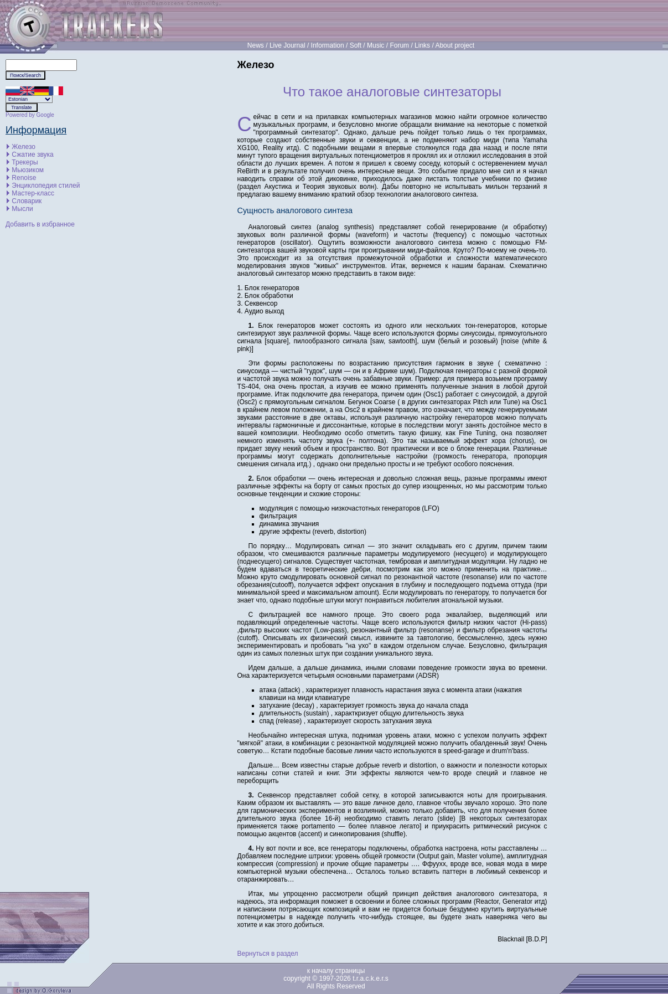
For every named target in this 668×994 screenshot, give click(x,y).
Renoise (24, 178)
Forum (399, 45)
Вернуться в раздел (267, 953)
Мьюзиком (28, 170)
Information (327, 45)
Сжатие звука (32, 154)
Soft (355, 45)
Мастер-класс (33, 193)
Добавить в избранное (40, 224)
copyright (296, 978)
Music (375, 45)
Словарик (27, 201)
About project (454, 45)
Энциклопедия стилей (46, 185)
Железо (23, 147)
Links (422, 45)
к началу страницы (336, 971)
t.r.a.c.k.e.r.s (371, 978)
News (255, 45)
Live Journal (287, 45)
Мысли (22, 209)
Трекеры (25, 162)
